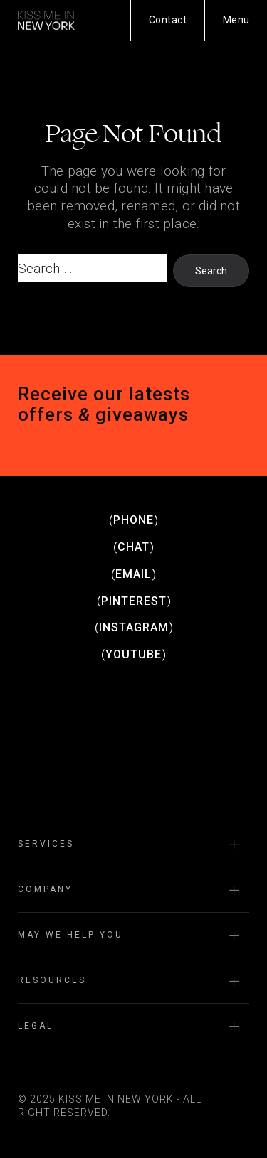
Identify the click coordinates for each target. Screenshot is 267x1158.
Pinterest (134, 601)
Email (133, 574)
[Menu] (236, 20)
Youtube (133, 654)
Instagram (134, 627)
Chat (133, 547)
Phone (133, 520)
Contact (168, 20)
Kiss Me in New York (46, 20)
